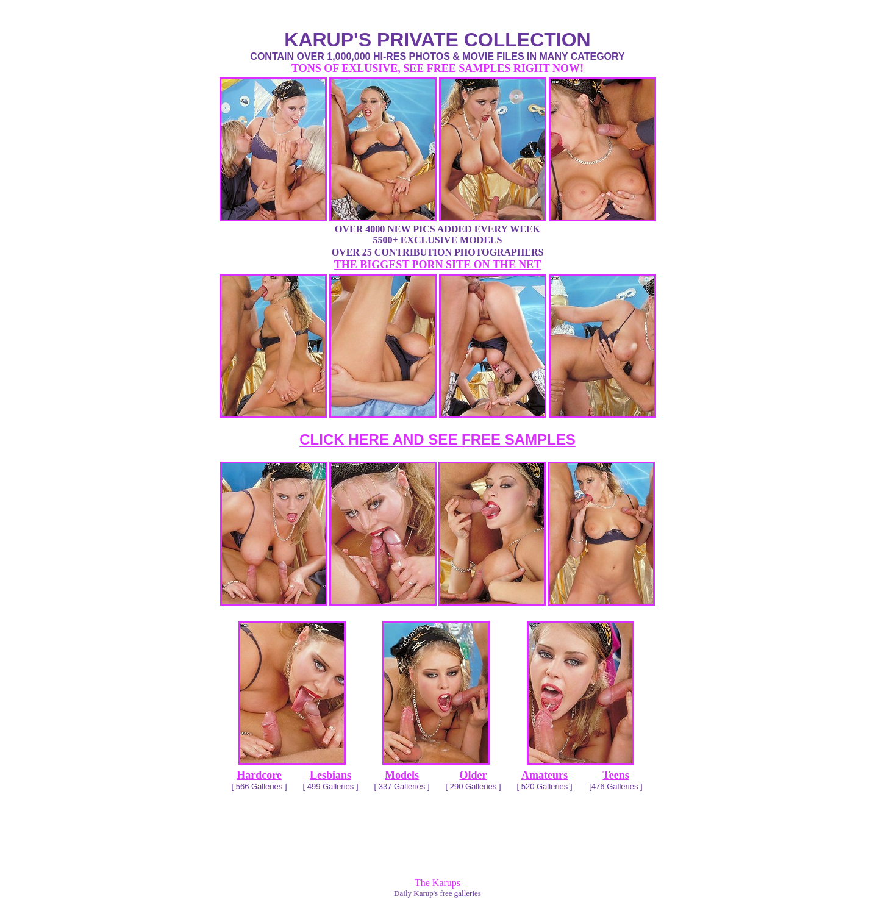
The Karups (437, 883)
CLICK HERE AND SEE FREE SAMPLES (437, 439)
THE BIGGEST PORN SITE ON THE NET (437, 265)
